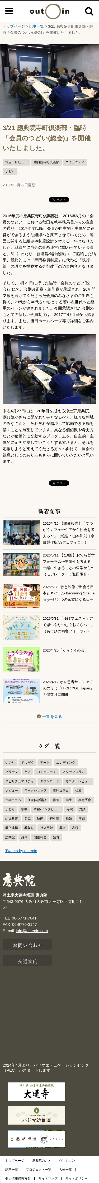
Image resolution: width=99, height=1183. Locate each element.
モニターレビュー (78, 781)
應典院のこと (41, 1160)
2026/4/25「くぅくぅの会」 (65, 650)
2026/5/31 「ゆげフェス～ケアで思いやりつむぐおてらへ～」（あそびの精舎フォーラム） (69, 624)
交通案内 (28, 960)
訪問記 (10, 837)
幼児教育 (11, 819)
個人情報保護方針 (18, 1178)
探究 (27, 819)
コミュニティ (74, 162)
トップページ (14, 26)
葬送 (62, 828)
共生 (69, 800)
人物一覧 (65, 1169)
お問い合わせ (28, 944)
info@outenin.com (32, 930)
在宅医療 (84, 800)
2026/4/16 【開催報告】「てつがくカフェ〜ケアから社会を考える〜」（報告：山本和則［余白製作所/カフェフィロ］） (69, 532)
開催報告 (40, 837)
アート (45, 762)
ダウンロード (49, 781)
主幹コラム (61, 790)
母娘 (69, 819)
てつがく (27, 762)
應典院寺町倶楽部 (46, 162)
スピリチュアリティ (19, 781)
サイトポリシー (76, 1178)
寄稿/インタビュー (47, 809)
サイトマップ (48, 1178)
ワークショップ (35, 790)
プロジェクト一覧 (38, 1169)
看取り (29, 828)
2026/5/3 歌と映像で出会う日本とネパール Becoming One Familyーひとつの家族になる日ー (69, 593)
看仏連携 (11, 828)
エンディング (65, 762)
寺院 (70, 809)
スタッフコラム (74, 772)
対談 (82, 809)
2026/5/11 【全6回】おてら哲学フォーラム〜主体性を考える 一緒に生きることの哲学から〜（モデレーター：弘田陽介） (69, 564)
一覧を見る (49, 716)
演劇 (81, 819)
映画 (40, 819)
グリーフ (11, 772)
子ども (10, 171)
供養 (56, 800)
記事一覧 (36, 26)
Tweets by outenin (21, 850)
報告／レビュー (16, 162)
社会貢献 (46, 828)
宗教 (24, 809)
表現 (75, 828)
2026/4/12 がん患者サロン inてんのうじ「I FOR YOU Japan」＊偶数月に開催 (68, 688)
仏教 (78, 790)
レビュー (11, 790)
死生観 (54, 819)
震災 (56, 837)
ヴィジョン (67, 1160)
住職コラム (13, 800)
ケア (27, 772)
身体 (24, 837)
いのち (10, 762)
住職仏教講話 (36, 800)
